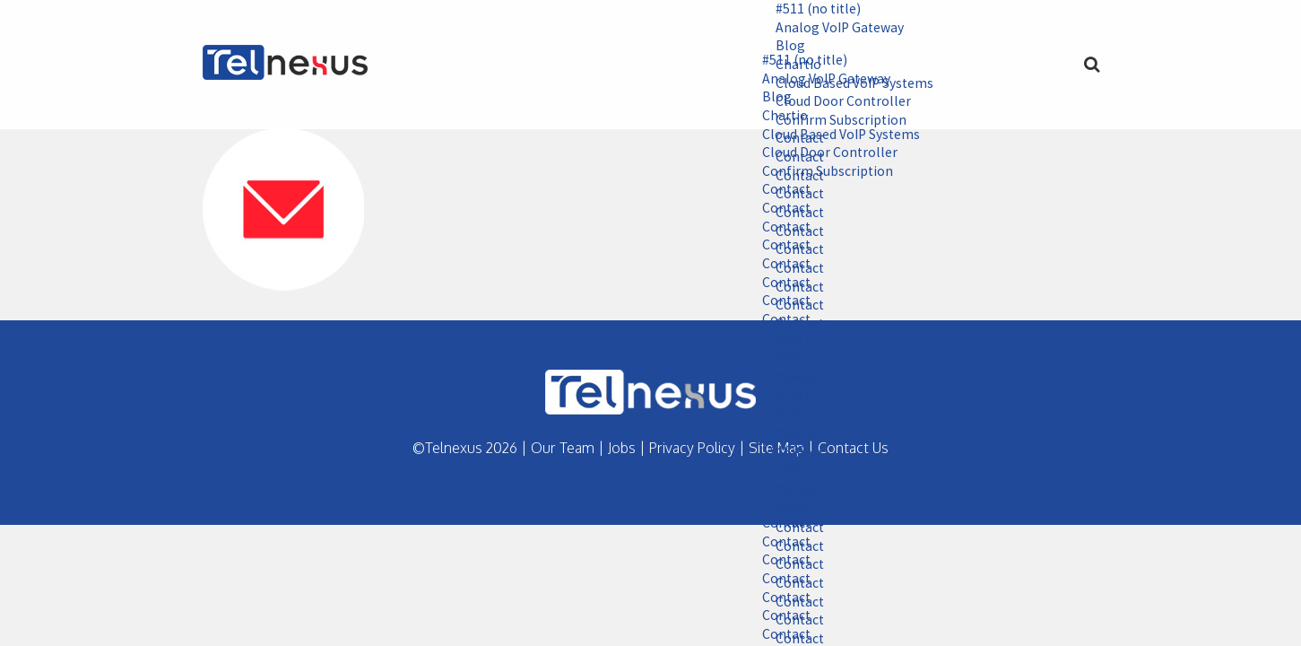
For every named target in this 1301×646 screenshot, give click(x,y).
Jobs (622, 448)
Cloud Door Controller (824, 154)
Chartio (779, 117)
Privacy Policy (692, 448)
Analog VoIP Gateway (834, 28)
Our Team (562, 448)
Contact (781, 191)
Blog (784, 47)
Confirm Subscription (822, 172)
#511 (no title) (813, 9)
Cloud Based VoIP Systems (836, 135)
